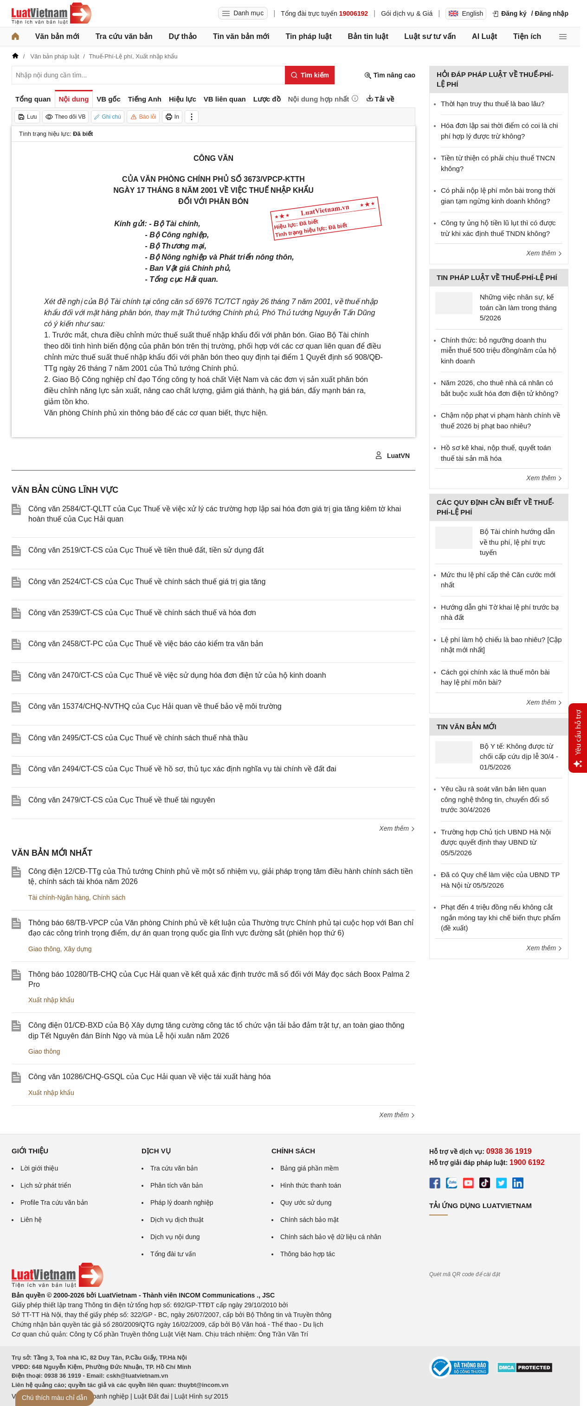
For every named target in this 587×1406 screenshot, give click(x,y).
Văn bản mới (57, 36)
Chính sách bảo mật (309, 1219)
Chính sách (109, 897)
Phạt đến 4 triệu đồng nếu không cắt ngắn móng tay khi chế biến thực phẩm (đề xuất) (501, 917)
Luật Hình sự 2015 (201, 1396)
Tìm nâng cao (389, 75)
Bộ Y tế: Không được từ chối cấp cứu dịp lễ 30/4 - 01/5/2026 (519, 756)
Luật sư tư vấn (430, 36)
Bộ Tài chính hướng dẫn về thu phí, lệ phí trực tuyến (517, 542)
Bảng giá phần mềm (309, 1168)
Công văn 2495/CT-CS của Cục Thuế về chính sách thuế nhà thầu (138, 738)
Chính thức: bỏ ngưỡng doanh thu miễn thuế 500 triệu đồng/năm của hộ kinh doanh (498, 350)
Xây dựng (77, 949)
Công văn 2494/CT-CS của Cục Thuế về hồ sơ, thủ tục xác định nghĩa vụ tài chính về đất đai (182, 769)
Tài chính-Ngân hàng (58, 897)
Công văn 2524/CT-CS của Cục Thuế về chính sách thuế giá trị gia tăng (146, 581)
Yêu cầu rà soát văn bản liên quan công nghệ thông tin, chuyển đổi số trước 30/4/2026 (495, 799)
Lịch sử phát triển (45, 1185)
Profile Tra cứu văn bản (54, 1202)
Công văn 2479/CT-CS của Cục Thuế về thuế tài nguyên (121, 800)
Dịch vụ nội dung (175, 1237)
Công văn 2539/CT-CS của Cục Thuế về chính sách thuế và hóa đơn (142, 613)
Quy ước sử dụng (306, 1202)
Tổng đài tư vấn (173, 1254)
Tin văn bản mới (241, 36)
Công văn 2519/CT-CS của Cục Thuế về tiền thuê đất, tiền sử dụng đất (146, 550)
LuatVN (392, 456)
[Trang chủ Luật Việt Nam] (51, 13)
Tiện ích (527, 36)
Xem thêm (397, 828)
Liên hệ (31, 1219)
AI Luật (484, 36)
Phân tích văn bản (176, 1185)
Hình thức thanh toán (310, 1185)
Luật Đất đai (151, 1396)
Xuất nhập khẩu (51, 1000)
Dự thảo (182, 36)
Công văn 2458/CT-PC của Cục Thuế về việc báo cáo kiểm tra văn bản (145, 644)
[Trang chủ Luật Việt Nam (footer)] (57, 1285)
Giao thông (44, 949)
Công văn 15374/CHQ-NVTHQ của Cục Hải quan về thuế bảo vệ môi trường (155, 706)
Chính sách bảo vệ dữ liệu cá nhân (330, 1237)
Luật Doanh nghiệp (101, 1396)
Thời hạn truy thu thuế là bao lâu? (492, 104)
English (466, 13)
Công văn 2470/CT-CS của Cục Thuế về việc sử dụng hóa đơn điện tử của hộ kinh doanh (177, 675)
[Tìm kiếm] (310, 75)
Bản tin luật (368, 36)
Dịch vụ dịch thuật (177, 1219)
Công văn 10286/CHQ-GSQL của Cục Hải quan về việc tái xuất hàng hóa (149, 1077)
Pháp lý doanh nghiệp (181, 1202)
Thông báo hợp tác (307, 1254)
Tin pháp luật (308, 36)
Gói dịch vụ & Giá (406, 13)
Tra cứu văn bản (124, 36)
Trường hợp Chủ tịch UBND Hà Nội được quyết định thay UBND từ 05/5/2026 (496, 842)
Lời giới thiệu (39, 1168)
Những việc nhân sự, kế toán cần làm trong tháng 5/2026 (518, 307)
